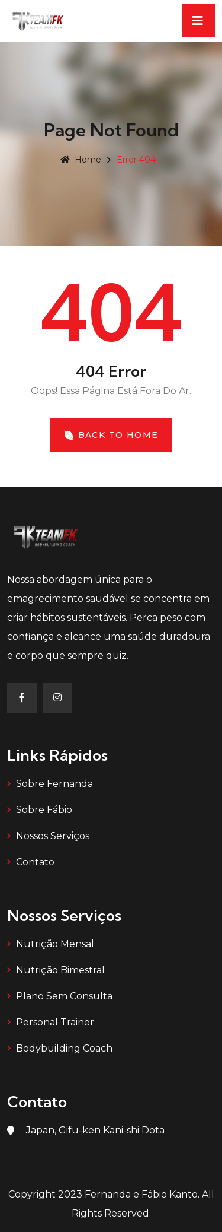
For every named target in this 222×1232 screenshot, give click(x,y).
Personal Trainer (55, 1022)
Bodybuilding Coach (64, 1048)
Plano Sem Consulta (64, 996)
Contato (35, 862)
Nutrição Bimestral (60, 970)
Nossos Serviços (52, 836)
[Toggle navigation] (198, 20)
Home (80, 159)
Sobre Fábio (44, 809)
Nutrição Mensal (55, 944)
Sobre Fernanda (54, 783)
